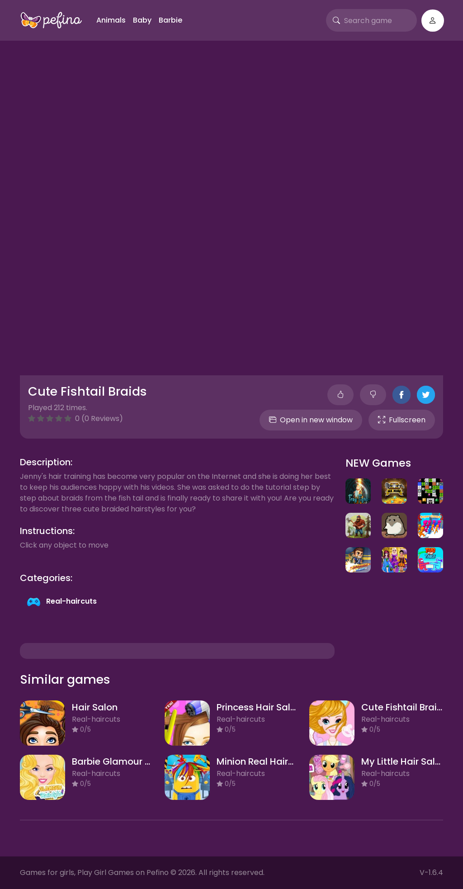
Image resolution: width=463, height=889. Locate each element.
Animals (111, 20)
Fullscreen (401, 420)
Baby (142, 20)
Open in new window (311, 420)
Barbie (170, 20)
